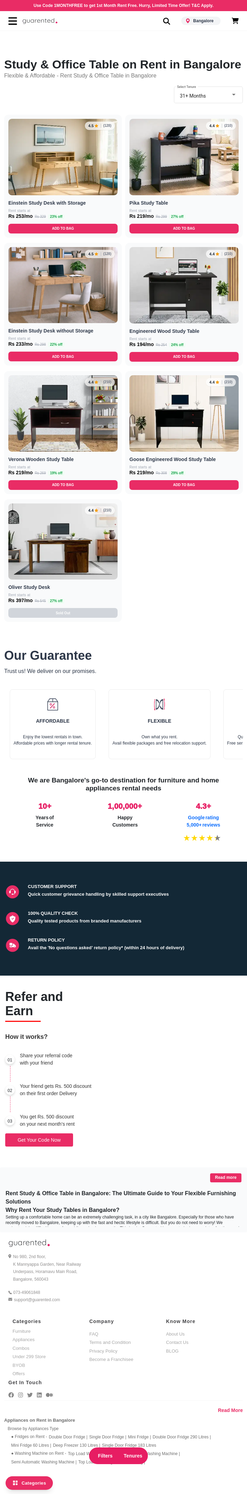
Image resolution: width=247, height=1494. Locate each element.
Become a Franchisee (111, 1359)
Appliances (24, 1339)
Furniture (22, 1331)
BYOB (19, 1365)
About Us (175, 1334)
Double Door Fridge (68, 1437)
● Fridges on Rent (29, 1436)
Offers (19, 1373)
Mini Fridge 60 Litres (31, 1445)
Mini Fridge (139, 1437)
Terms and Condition (110, 1342)
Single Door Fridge (107, 1437)
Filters (105, 1456)
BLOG (172, 1351)
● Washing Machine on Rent (38, 1453)
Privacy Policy (103, 1351)
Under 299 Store (29, 1356)
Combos (21, 1348)
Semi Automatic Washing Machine (44, 1462)
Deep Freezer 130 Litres (76, 1445)
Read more (226, 1177)
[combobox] (208, 95)
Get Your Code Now (39, 1140)
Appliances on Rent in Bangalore (39, 1420)
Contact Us (177, 1342)
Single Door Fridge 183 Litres (129, 1445)
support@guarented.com (37, 1299)
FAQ (93, 1334)
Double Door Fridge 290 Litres (182, 1437)
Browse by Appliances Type (33, 1428)
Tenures (133, 1456)
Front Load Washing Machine (151, 1453)
